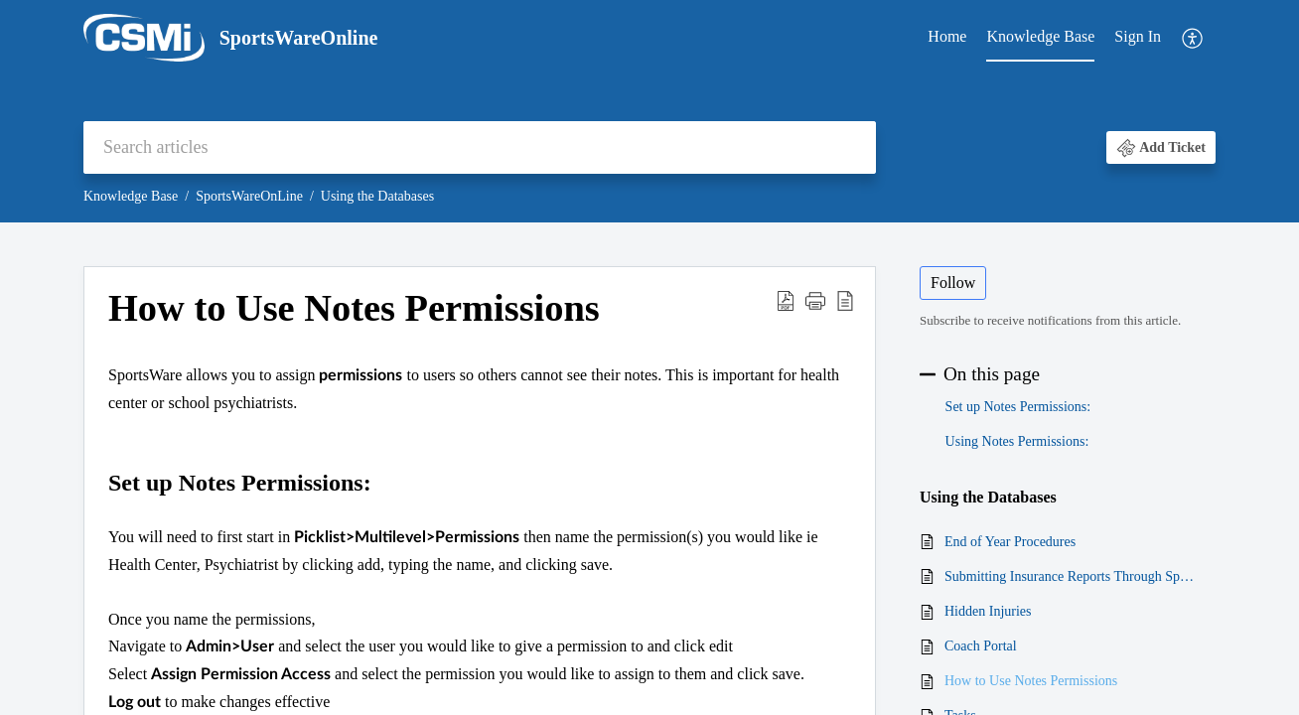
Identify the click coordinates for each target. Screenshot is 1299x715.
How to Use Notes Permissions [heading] (354, 308)
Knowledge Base (1040, 36)
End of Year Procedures (1010, 541)
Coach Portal (980, 646)
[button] (1193, 38)
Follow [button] (953, 282)
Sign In (1137, 36)
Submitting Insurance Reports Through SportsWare (1070, 576)
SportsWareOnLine (249, 196)
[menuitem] (947, 38)
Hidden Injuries (987, 611)
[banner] (649, 111)
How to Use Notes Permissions (1030, 680)
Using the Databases (377, 196)
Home (947, 36)
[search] (479, 147)
